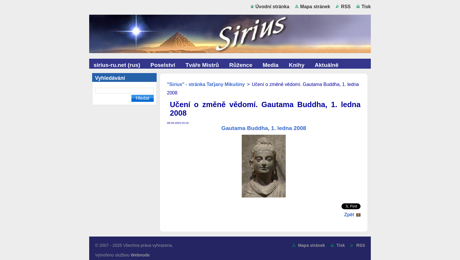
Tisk (366, 6)
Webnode (140, 255)
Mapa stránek (315, 6)
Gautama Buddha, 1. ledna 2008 (263, 128)
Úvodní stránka (273, 6)
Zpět (349, 214)
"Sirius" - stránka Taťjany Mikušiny (206, 84)
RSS (346, 6)
